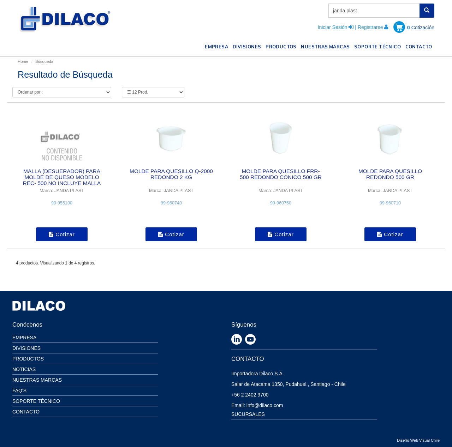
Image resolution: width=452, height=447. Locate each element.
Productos (28, 359)
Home (23, 61)
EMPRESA (217, 46)
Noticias (24, 369)
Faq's (19, 390)
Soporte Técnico (36, 401)
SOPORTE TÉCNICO (378, 46)
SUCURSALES (248, 414)
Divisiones (26, 348)
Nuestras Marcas (37, 380)
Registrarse (370, 27)
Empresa (24, 337)
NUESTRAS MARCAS (326, 46)
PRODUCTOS (282, 46)
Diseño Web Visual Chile (418, 440)
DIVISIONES (248, 46)
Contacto (26, 412)
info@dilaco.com (264, 405)
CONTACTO (420, 46)
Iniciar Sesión (332, 27)
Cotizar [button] (62, 234)
